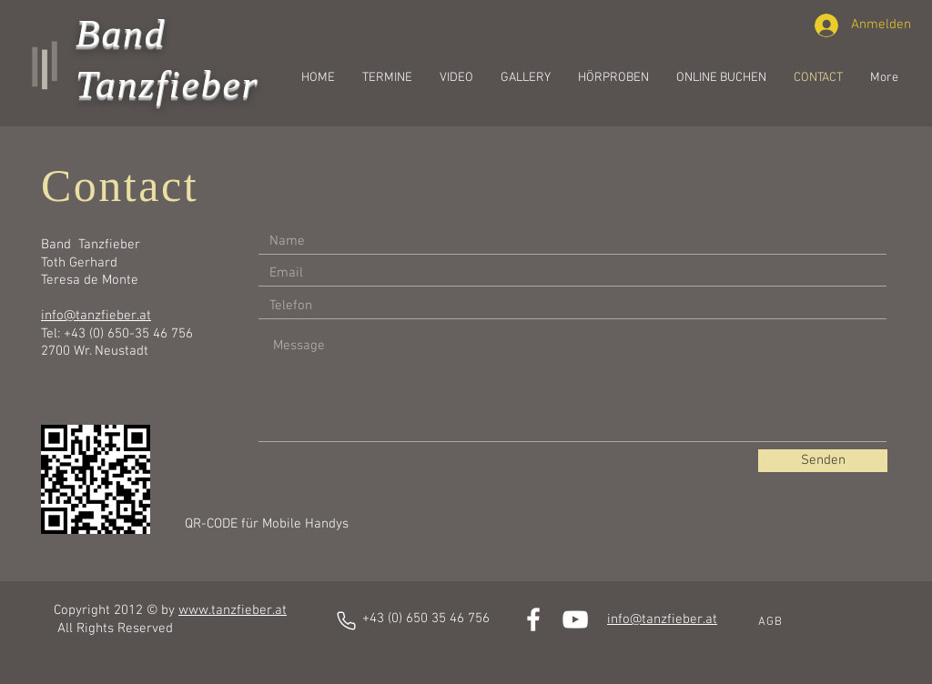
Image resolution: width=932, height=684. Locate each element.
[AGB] (771, 622)
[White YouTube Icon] (575, 619)
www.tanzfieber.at (232, 610)
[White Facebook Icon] (533, 619)
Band (121, 33)
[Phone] (346, 620)
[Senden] (822, 460)
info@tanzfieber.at (96, 315)
